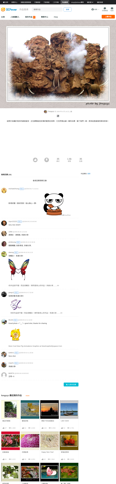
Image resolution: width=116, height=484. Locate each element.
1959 (10, 232)
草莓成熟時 (65, 452)
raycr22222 (13, 221)
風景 (88, 174)
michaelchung (14, 189)
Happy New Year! (47, 452)
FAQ (56, 17)
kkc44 (11, 320)
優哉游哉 (25, 421)
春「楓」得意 (65, 467)
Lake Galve (65, 421)
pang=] (11, 292)
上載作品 (108, 17)
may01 (11, 363)
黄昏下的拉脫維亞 (47, 421)
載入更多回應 (71, 385)
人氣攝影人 (15, 17)
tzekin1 (11, 353)
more (27, 396)
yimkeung (12, 242)
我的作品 (30, 17)
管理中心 (44, 17)
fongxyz (49, 111)
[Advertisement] (58, 140)
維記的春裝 (6, 421)
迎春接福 (5, 452)
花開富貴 (25, 452)
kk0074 (11, 373)
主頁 (3, 17)
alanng (11, 252)
